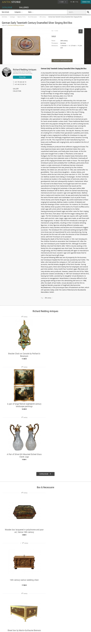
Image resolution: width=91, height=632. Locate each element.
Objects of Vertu (21, 17)
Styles (22, 615)
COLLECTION (17, 91)
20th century (42, 17)
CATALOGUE (7, 7)
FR (71, 2)
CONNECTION (86, 2)
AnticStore (4, 17)
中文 (76, 2)
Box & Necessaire (32, 17)
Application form (8, 619)
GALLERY (16, 89)
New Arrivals (5, 12)
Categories (23, 612)
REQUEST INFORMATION (62, 61)
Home (71, 613)
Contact (72, 615)
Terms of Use (35, 628)
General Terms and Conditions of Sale (49, 628)
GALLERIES (24, 7)
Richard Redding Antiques (24, 69)
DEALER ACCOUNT (7, 610)
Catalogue (12, 17)
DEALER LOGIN (8, 614)
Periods (22, 617)
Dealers (41, 612)
